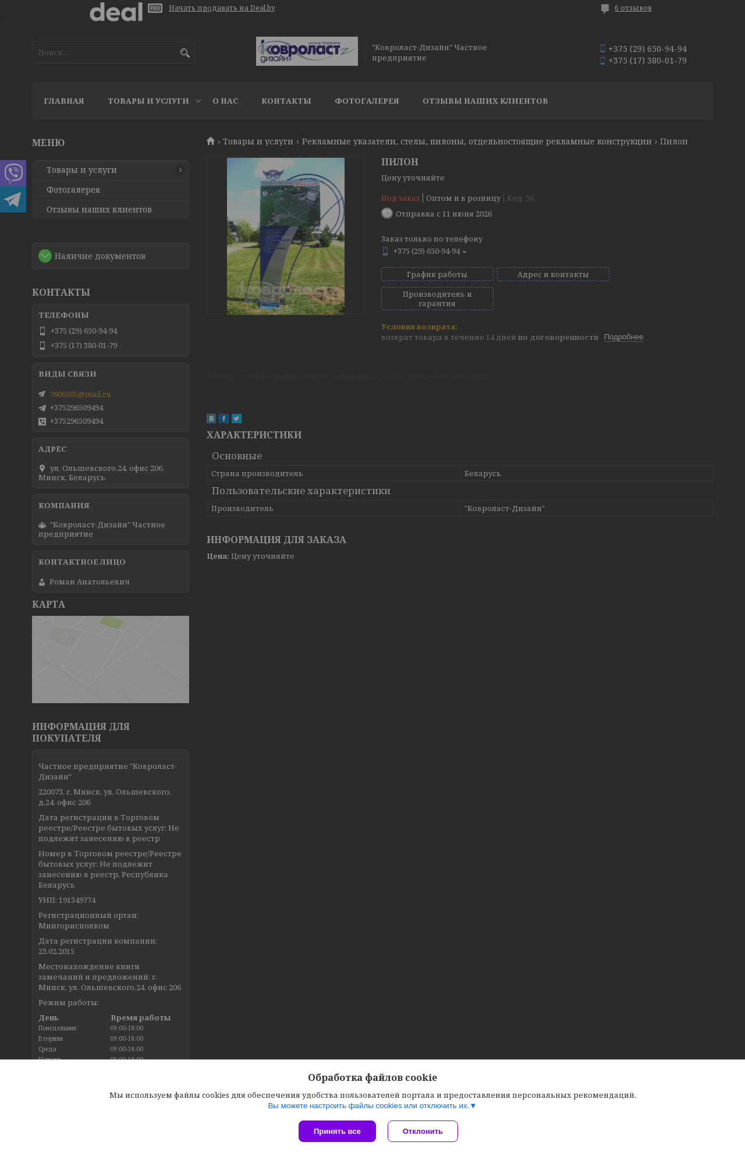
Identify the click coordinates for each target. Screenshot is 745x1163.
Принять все (337, 1131)
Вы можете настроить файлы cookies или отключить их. (368, 1105)
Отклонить (423, 1131)
